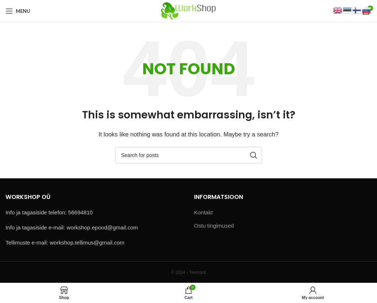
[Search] (188, 155)
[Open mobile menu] (18, 11)
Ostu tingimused (214, 225)
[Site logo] (188, 10)
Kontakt (203, 212)
